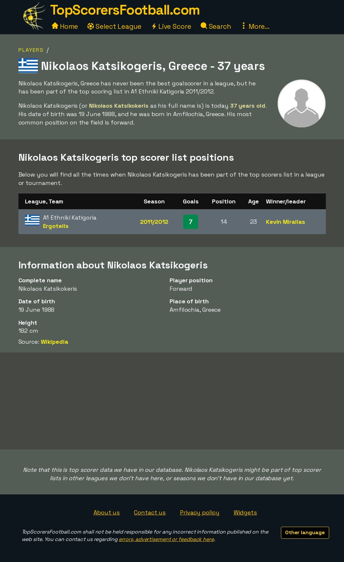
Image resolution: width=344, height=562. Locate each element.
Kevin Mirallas (285, 221)
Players (31, 50)
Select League (114, 26)
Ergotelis (56, 226)
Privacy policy (199, 512)
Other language (305, 532)
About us (107, 512)
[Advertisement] (172, 401)
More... (255, 26)
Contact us (150, 512)
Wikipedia (54, 341)
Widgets (245, 512)
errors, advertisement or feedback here (166, 539)
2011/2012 (154, 221)
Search (216, 26)
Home (65, 26)
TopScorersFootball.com (125, 9)
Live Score (171, 26)
